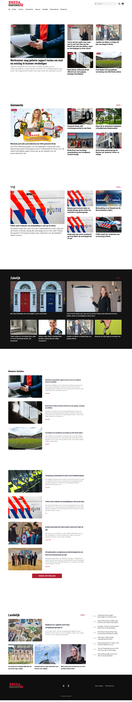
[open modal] (123, 4)
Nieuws (37, 9)
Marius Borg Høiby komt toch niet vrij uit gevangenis (107, 656)
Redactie (63, 9)
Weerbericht (109, 687)
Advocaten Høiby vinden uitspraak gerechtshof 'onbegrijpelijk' (106, 639)
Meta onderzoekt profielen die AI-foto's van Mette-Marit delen (108, 623)
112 (12, 192)
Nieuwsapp (99, 687)
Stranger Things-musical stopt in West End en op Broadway (108, 628)
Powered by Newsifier (66, 697)
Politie (14, 9)
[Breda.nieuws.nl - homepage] (16, 3)
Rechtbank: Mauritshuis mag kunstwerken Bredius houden (108, 634)
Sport (98, 53)
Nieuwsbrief (54, 9)
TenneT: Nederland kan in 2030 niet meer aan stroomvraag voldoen (108, 650)
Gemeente (29, 9)
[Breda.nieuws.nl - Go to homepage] (16, 687)
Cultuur (20, 9)
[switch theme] (119, 4)
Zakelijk (45, 9)
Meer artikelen (47, 577)
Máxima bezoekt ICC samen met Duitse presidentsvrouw (108, 645)
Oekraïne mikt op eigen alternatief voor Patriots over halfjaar (107, 617)
